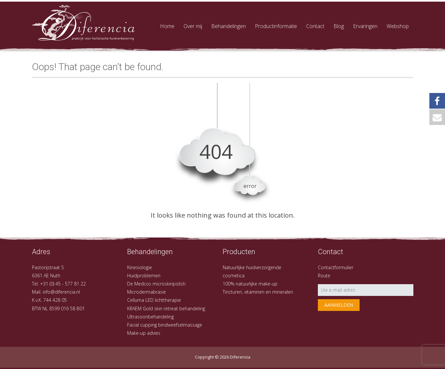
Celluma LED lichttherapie (154, 300)
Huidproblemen (143, 275)
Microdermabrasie (146, 292)
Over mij (193, 26)
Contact (315, 26)
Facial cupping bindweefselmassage (164, 325)
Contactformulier (335, 267)
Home (167, 26)
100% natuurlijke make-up (250, 284)
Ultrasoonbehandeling (150, 317)
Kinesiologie (139, 267)
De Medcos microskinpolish (156, 284)
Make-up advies (143, 333)
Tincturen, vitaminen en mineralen (258, 292)
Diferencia (240, 357)
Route (324, 275)
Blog (339, 26)
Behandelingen (228, 26)
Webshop (398, 26)
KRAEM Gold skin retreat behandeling (166, 308)
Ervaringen (365, 26)
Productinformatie (276, 26)
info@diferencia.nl (61, 292)
